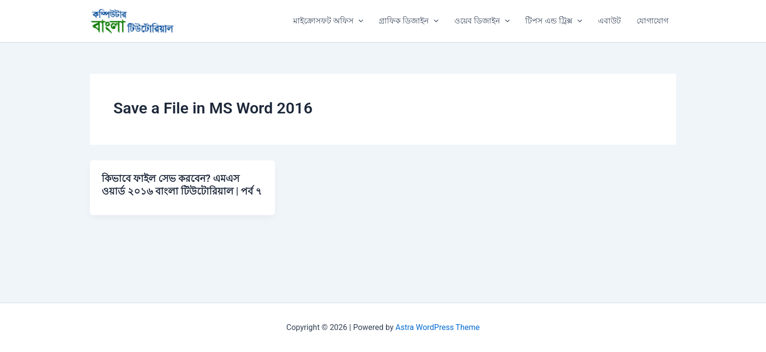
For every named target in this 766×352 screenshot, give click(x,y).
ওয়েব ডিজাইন (482, 21)
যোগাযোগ (652, 20)
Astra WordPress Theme (438, 327)
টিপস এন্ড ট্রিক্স (553, 21)
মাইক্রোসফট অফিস (328, 21)
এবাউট (609, 20)
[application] (358, 21)
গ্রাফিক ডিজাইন (409, 21)
